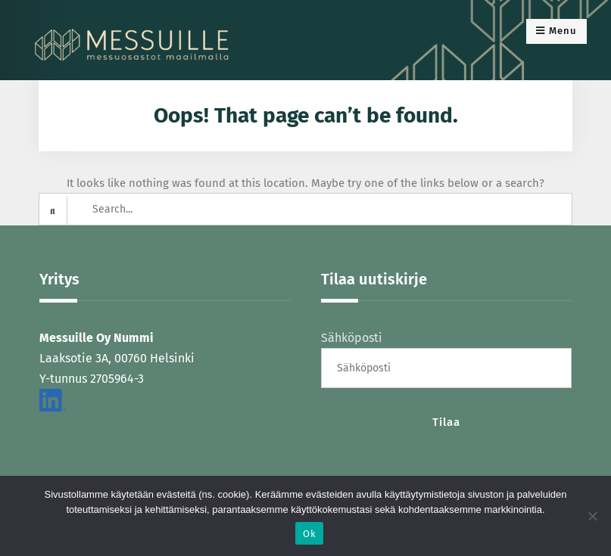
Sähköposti (351, 338)
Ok (309, 533)
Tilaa (446, 422)
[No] (592, 515)
